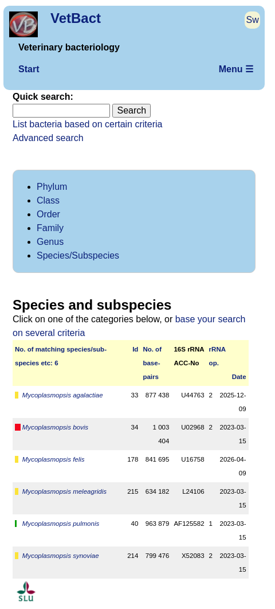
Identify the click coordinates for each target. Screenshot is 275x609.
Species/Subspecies (78, 255)
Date (239, 376)
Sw (252, 20)
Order (48, 214)
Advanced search (48, 138)
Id (135, 349)
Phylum (52, 187)
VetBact (75, 18)
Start (28, 69)
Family (50, 228)
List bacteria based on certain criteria (87, 124)
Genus (50, 242)
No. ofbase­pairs (152, 363)
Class (48, 200)
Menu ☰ (236, 69)
